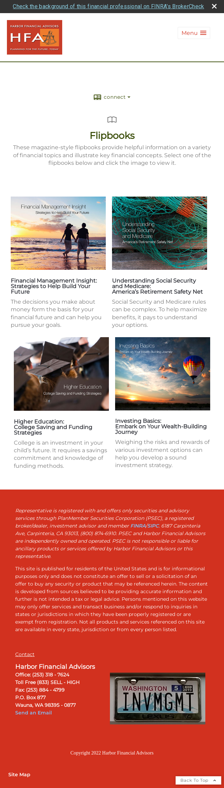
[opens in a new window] (58, 268)
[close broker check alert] (214, 6)
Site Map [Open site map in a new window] (19, 774)
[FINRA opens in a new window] (138, 526)
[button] (194, 33)
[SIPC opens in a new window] (153, 526)
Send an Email (34, 713)
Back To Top (198, 780)
